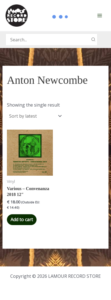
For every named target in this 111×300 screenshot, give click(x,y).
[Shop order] (35, 116)
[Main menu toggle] (99, 15)
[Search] (93, 39)
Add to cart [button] (22, 219)
